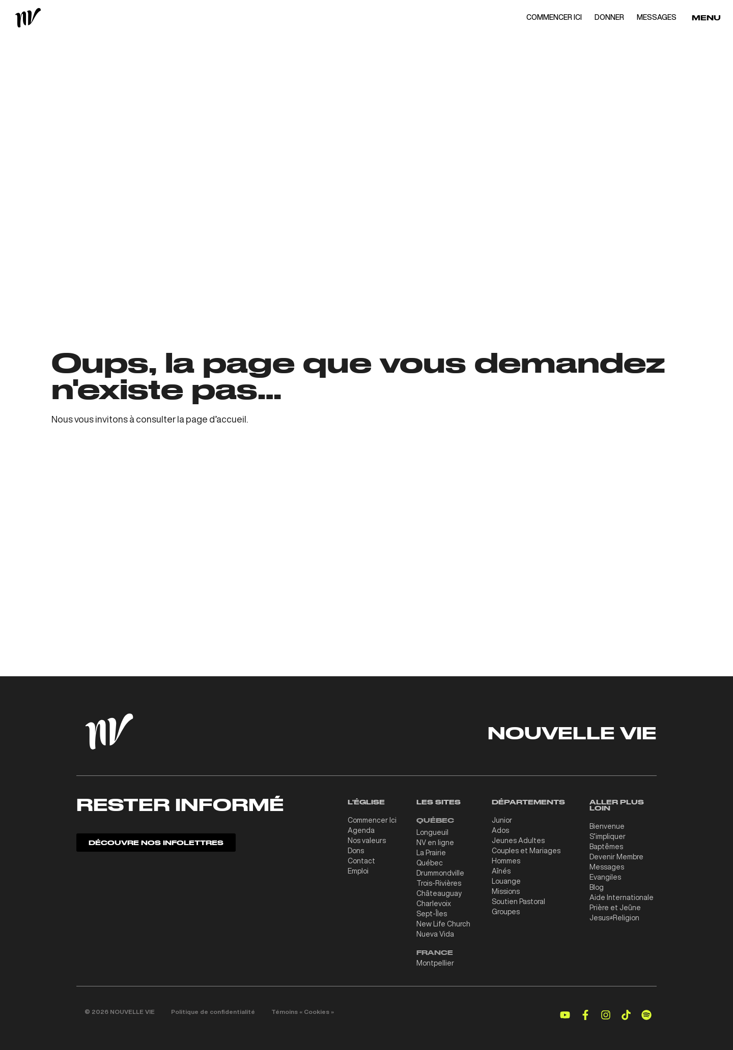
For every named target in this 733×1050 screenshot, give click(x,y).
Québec (429, 862)
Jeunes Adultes (518, 840)
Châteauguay (439, 893)
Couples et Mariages (526, 850)
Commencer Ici (372, 820)
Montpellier (435, 963)
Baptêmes (606, 846)
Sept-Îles (431, 913)
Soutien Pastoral (518, 901)
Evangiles (605, 877)
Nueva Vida (435, 934)
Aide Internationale (621, 897)
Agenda (361, 830)
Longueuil (432, 832)
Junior (502, 820)
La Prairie (431, 852)
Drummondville (440, 873)
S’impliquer (607, 836)
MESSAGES (656, 17)
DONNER (609, 17)
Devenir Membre (616, 856)
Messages (606, 867)
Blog (596, 887)
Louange (506, 881)
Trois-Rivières (438, 883)
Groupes (506, 911)
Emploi (358, 871)
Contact (361, 860)
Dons (356, 850)
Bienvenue (607, 826)
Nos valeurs (367, 840)
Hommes (506, 860)
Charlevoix (433, 903)
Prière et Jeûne (615, 907)
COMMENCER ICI (554, 17)
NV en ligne (435, 842)
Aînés (501, 871)
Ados (500, 830)
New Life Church (443, 923)
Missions (506, 891)
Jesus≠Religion (614, 917)
